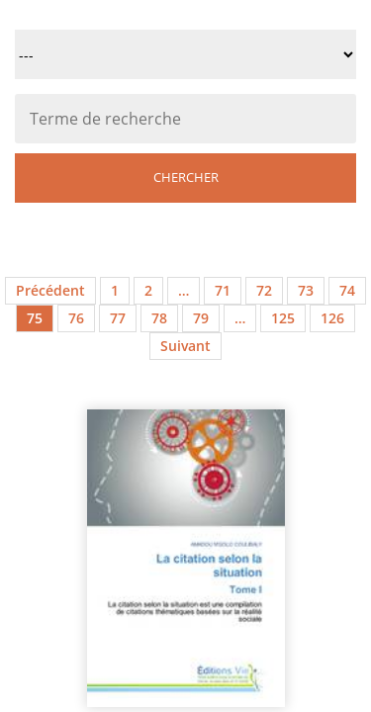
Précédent (50, 290)
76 (76, 318)
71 (223, 290)
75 (35, 318)
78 (159, 318)
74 (347, 290)
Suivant (185, 345)
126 (332, 318)
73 (306, 290)
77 (118, 318)
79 (201, 318)
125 (283, 318)
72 (264, 290)
